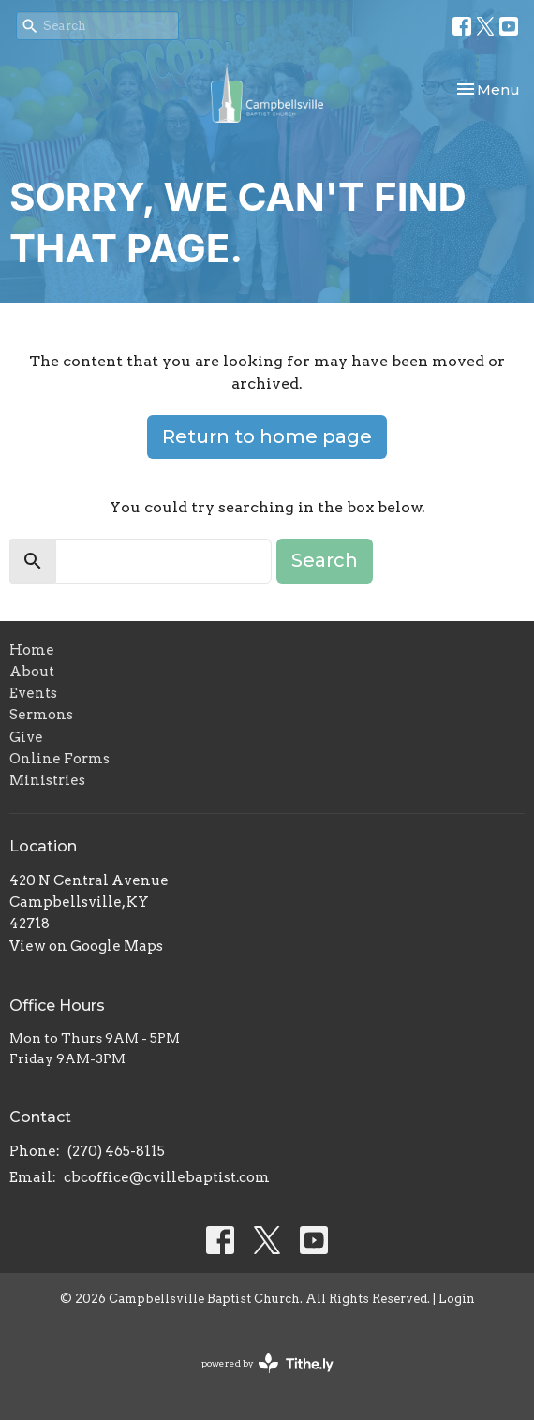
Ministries (47, 780)
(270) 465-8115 (116, 1151)
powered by (267, 1363)
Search (324, 560)
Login (456, 1299)
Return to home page (267, 436)
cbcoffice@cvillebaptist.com (167, 1177)
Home (31, 650)
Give (26, 737)
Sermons (41, 714)
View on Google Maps (86, 946)
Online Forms (59, 758)
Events (33, 693)
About (31, 671)
